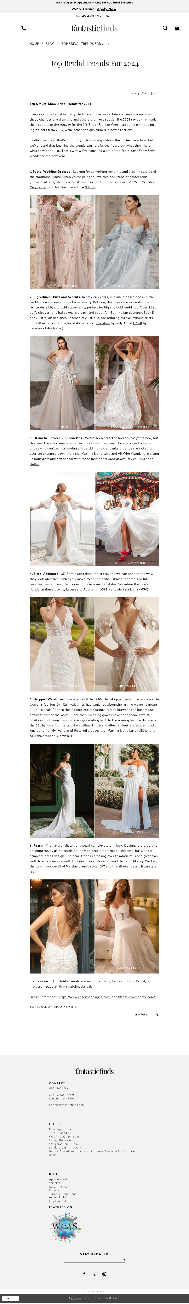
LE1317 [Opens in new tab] (143, 731)
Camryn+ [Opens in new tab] (64, 736)
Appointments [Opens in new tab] (59, 1180)
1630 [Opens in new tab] (143, 590)
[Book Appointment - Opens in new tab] (94, 16)
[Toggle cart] (177, 28)
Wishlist (54, 1183)
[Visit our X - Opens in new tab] (94, 1274)
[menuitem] (12, 28)
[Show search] (165, 28)
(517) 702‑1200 (59, 1089)
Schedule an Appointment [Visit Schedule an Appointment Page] (55, 1007)
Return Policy (58, 1187)
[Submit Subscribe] (125, 1261)
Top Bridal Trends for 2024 (85, 44)
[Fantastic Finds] (94, 28)
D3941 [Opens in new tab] (137, 323)
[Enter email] (94, 1261)
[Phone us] (24, 28)
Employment (57, 1202)
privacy (76, 1299)
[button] (12, 28)
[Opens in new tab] (94, 79)
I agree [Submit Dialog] (11, 1299)
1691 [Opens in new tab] (32, 872)
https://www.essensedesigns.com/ (85, 997)
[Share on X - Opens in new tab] (157, 1015)
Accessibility (58, 1198)
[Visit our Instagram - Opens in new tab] (104, 1275)
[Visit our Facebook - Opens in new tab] (84, 1274)
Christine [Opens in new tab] (103, 323)
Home (34, 44)
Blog (50, 44)
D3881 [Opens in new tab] (104, 590)
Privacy (54, 1191)
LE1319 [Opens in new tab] (142, 459)
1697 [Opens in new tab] (102, 867)
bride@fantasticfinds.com (67, 1105)
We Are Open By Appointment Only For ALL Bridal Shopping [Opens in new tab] (94, 2)
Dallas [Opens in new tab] (34, 464)
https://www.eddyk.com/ (136, 997)
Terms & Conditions (63, 1194)
